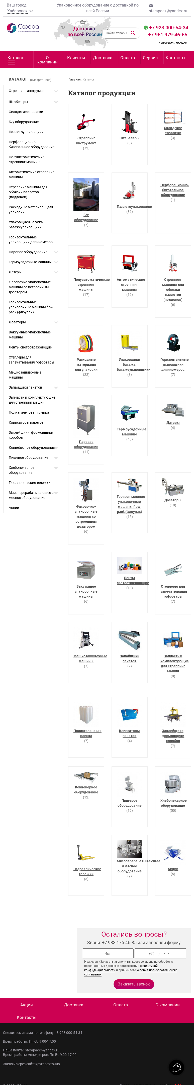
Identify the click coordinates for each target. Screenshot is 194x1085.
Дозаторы (17, 322)
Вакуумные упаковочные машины (30, 334)
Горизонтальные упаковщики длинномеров (31, 239)
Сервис (150, 57)
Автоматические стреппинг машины (31, 174)
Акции (14, 508)
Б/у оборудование (24, 122)
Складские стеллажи (26, 112)
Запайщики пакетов (25, 387)
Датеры (15, 272)
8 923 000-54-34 (69, 1033)
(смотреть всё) (40, 80)
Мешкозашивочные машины (25, 374)
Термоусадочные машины (30, 262)
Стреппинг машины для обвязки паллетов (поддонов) (28, 192)
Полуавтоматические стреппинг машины (26, 159)
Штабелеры (18, 102)
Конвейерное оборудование (32, 447)
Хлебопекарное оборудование (21, 470)
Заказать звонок (173, 43)
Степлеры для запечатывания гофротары (31, 359)
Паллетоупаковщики (26, 132)
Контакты (175, 57)
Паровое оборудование (28, 252)
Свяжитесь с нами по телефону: (30, 1033)
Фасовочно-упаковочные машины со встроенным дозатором (30, 287)
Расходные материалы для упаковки (31, 209)
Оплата (127, 57)
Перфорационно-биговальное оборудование (31, 144)
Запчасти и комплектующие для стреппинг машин (32, 399)
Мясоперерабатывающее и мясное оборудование (31, 495)
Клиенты (76, 57)
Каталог (16, 59)
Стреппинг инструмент (27, 91)
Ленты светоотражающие (30, 347)
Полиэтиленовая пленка (29, 412)
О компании (47, 59)
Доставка (102, 57)
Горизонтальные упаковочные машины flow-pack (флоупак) (31, 307)
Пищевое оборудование (28, 458)
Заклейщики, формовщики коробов (31, 434)
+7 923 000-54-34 (168, 28)
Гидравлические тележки (29, 483)
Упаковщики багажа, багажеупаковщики (26, 224)
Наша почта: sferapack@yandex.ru (31, 1050)
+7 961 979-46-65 (167, 35)
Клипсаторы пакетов (26, 422)
